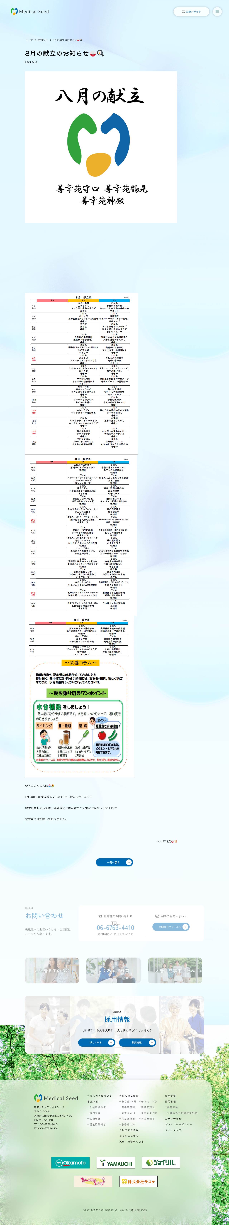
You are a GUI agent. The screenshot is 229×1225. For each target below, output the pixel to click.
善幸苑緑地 (128, 1118)
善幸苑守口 (128, 1113)
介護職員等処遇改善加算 (182, 1113)
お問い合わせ (173, 1118)
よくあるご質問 (129, 1136)
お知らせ (43, 40)
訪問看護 (95, 1118)
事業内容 (92, 1101)
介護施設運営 (97, 1107)
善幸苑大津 (128, 1124)
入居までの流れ (129, 1130)
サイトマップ (173, 1130)
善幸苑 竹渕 (149, 1101)
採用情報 (170, 1101)
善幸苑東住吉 (149, 1113)
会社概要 (170, 1095)
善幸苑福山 (148, 1118)
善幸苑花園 (128, 1107)
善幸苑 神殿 (128, 1101)
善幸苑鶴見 (148, 1107)
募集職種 (172, 1107)
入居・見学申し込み (131, 1141)
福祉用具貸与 (97, 1124)
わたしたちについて (99, 1095)
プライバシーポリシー (179, 1124)
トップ (29, 40)
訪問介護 (95, 1113)
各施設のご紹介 (129, 1095)
